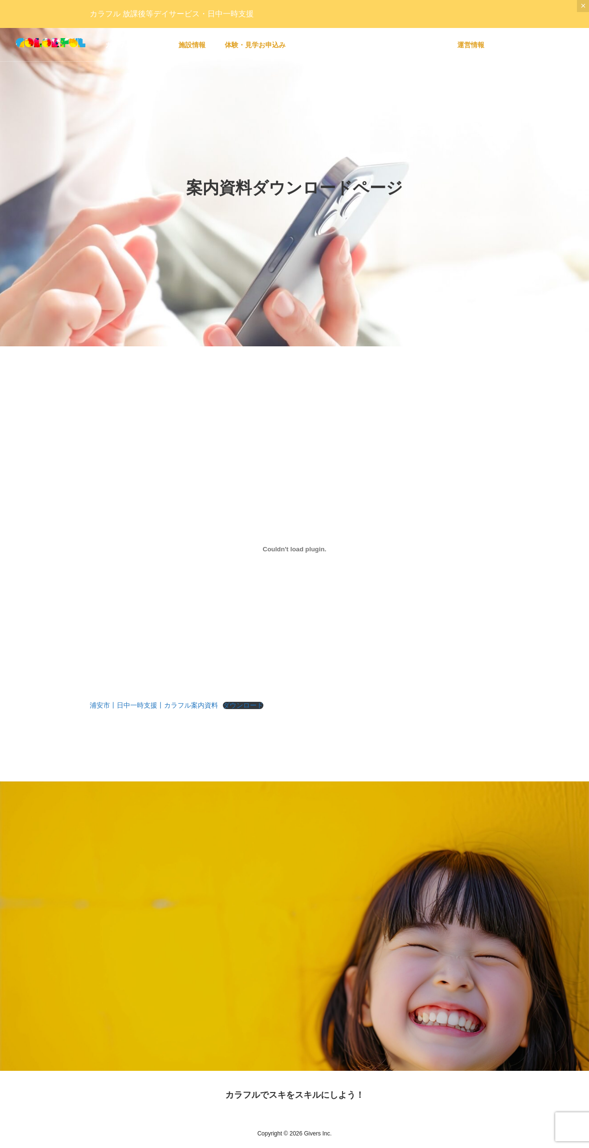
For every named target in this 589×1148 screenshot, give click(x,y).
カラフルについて (132, 45)
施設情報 (191, 45)
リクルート (421, 45)
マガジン (371, 45)
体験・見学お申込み (255, 45)
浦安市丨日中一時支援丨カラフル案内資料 (154, 705)
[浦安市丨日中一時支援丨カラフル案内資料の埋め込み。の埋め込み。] (295, 549)
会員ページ (322, 45)
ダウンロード (243, 705)
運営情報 (470, 45)
